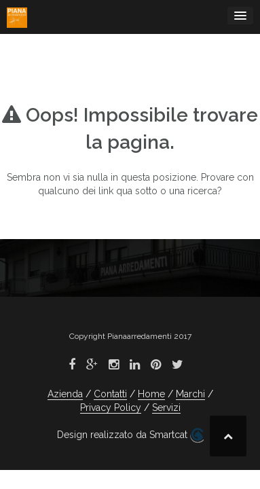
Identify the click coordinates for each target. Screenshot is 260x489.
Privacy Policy (110, 407)
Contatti (110, 393)
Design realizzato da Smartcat (130, 435)
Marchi (190, 393)
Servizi (166, 407)
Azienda (65, 393)
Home (151, 393)
